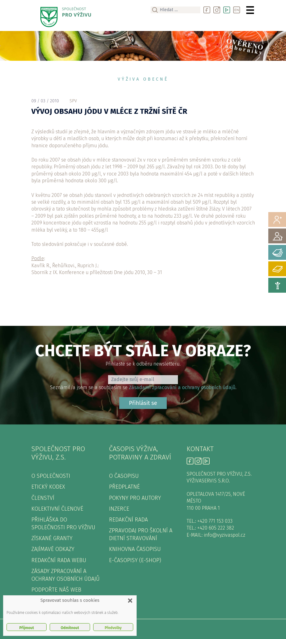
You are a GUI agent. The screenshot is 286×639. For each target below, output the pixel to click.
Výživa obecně (143, 79)
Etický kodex (48, 486)
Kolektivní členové (57, 508)
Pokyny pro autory (135, 498)
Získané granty (51, 538)
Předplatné (124, 486)
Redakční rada (128, 519)
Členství (42, 498)
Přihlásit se (143, 403)
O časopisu (124, 476)
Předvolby (113, 628)
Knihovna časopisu (135, 549)
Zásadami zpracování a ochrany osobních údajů (182, 387)
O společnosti (50, 476)
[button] (130, 600)
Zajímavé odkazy (52, 549)
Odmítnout (70, 628)
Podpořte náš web (56, 589)
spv (73, 101)
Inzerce (119, 508)
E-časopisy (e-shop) (135, 560)
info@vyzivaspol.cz (224, 535)
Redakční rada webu (58, 560)
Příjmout (26, 628)
